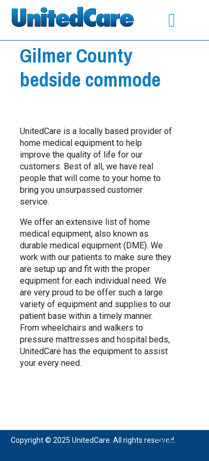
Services (174, 441)
